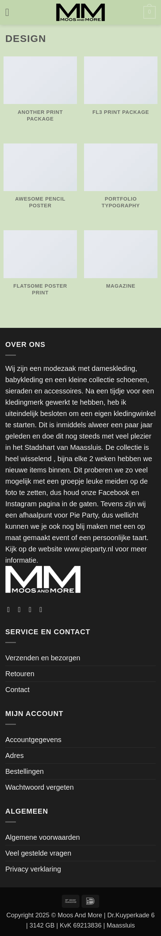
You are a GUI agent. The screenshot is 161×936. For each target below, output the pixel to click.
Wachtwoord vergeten (39, 787)
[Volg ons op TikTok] (32, 609)
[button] (10, 12)
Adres (14, 755)
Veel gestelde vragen (38, 853)
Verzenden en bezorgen (42, 658)
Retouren (19, 674)
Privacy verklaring (33, 869)
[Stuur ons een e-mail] (43, 609)
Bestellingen (24, 771)
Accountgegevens (33, 740)
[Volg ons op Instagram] (21, 609)
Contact (17, 689)
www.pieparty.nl (88, 549)
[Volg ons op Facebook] (10, 609)
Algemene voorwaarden (42, 837)
